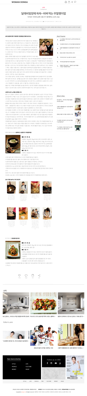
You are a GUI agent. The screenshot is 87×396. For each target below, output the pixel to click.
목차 (73, 378)
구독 (77, 378)
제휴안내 (55, 389)
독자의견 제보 (26, 389)
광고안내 (18, 389)
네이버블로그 (60, 363)
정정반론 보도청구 (33, 389)
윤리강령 (22, 389)
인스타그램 (51, 363)
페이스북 (47, 363)
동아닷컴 (40, 389)
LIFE (43, 7)
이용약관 (59, 389)
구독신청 (14, 389)
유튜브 (56, 363)
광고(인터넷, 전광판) (50, 389)
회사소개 (44, 389)
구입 (81, 378)
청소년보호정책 (72, 389)
